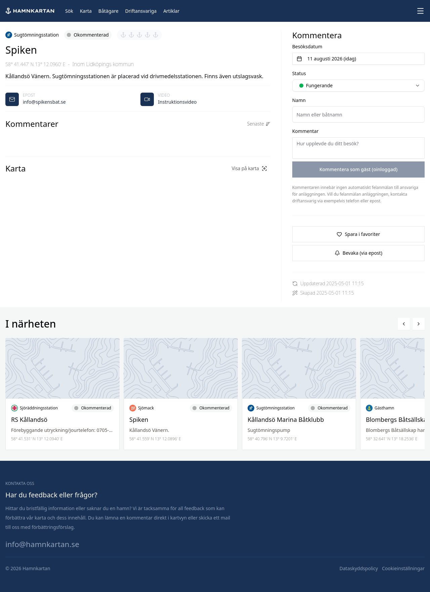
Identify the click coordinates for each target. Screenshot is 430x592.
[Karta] (86, 11)
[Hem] (30, 11)
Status (299, 73)
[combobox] (358, 86)
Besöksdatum (307, 46)
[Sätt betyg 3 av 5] (139, 35)
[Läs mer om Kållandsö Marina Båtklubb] (299, 394)
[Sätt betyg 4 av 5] (147, 35)
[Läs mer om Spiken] (181, 394)
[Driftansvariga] (141, 11)
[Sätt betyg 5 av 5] (155, 35)
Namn (299, 100)
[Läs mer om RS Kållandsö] (62, 394)
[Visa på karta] (249, 168)
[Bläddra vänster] (404, 324)
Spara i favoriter (358, 234)
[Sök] (69, 11)
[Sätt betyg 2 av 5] (131, 35)
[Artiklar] (171, 11)
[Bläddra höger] (419, 324)
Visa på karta (249, 168)
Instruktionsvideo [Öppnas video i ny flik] (177, 102)
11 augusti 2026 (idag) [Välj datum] (326, 58)
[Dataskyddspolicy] (359, 568)
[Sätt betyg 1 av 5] (123, 35)
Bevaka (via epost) (358, 253)
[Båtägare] (108, 11)
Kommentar (305, 131)
